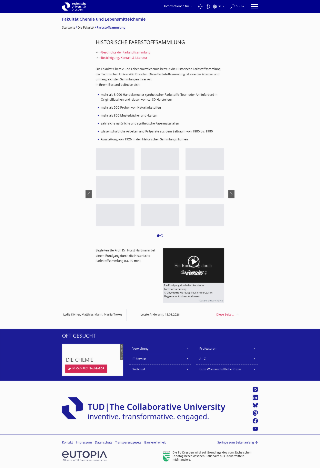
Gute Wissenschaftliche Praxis (220, 369)
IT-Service (139, 359)
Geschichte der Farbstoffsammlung (125, 52)
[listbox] (160, 194)
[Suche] (237, 6)
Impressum (84, 442)
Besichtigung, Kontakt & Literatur (124, 58)
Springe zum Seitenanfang (235, 442)
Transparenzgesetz (128, 442)
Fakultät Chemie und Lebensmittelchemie (104, 20)
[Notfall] (200, 7)
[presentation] (89, 194)
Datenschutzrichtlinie (211, 301)
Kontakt (67, 442)
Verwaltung (140, 348)
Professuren (207, 348)
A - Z (202, 359)
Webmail (138, 369)
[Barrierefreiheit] (208, 7)
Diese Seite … (225, 314)
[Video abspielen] (193, 265)
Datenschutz (103, 442)
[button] (158, 236)
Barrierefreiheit (155, 442)
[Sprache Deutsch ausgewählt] (218, 6)
